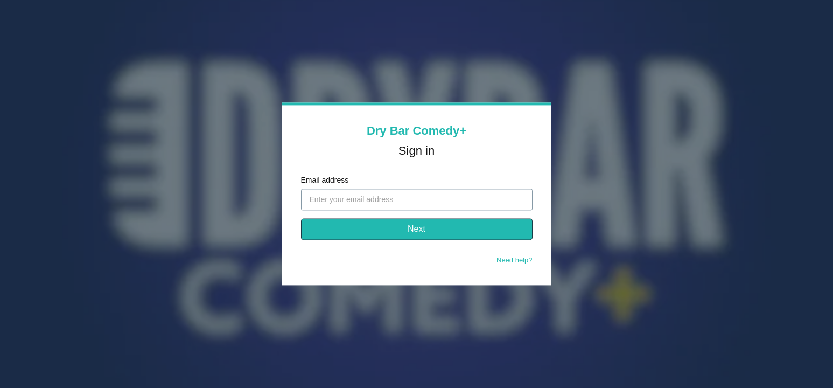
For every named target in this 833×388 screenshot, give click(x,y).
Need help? (514, 261)
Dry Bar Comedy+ (416, 130)
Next (416, 229)
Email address (325, 180)
